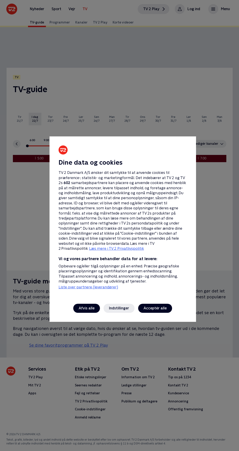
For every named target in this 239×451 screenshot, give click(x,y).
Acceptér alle (155, 308)
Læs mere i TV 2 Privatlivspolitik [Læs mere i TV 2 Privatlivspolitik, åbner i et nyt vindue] (116, 248)
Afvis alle (87, 308)
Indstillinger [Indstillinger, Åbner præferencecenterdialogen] (119, 308)
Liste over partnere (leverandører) (88, 287)
